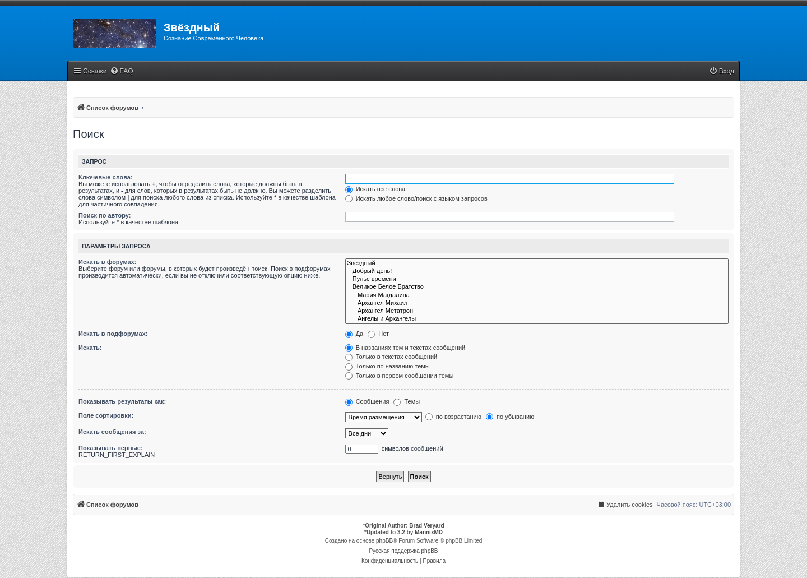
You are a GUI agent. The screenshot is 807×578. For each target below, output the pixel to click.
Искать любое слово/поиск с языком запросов (416, 198)
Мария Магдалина (536, 295)
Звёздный (536, 263)
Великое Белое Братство (536, 287)
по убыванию (510, 416)
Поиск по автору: (104, 215)
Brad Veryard (426, 525)
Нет (378, 333)
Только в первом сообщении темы (399, 375)
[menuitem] (121, 71)
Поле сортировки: (105, 415)
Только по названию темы (387, 366)
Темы (406, 401)
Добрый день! (536, 271)
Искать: (89, 347)
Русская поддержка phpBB (403, 551)
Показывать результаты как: (122, 401)
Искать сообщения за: (112, 431)
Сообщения (367, 401)
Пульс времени (536, 279)
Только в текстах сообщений (391, 356)
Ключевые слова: (105, 177)
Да (354, 333)
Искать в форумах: (107, 261)
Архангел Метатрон (536, 311)
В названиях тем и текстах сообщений (405, 347)
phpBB (384, 541)
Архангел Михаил (536, 303)
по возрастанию (453, 416)
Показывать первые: (110, 448)
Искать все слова (375, 189)
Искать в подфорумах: (113, 333)
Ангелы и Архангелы (536, 319)
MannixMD (429, 532)
